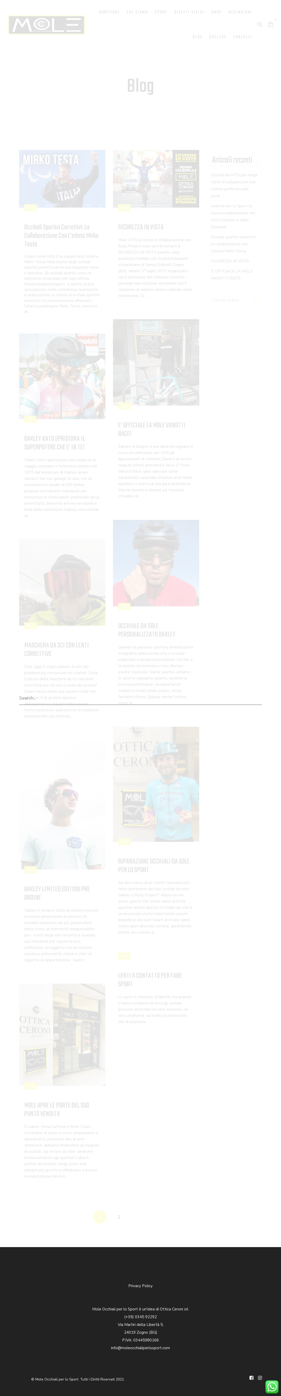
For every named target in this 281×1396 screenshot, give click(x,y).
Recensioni (240, 12)
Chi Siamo (137, 12)
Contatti (242, 37)
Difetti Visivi (189, 12)
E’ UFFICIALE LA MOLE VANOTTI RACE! (151, 429)
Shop (216, 12)
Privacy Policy (140, 1285)
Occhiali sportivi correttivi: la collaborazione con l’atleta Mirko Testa (61, 236)
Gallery (218, 37)
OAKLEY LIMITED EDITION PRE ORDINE (57, 893)
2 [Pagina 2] (119, 1217)
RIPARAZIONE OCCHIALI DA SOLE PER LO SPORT (153, 865)
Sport (161, 12)
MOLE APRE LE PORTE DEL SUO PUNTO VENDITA (56, 1109)
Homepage (109, 12)
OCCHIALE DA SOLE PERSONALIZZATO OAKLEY (146, 630)
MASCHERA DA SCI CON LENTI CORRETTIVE (56, 649)
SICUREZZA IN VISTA (140, 227)
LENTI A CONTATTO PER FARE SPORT (150, 980)
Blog (198, 37)
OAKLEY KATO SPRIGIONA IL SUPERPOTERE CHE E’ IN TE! (54, 443)
